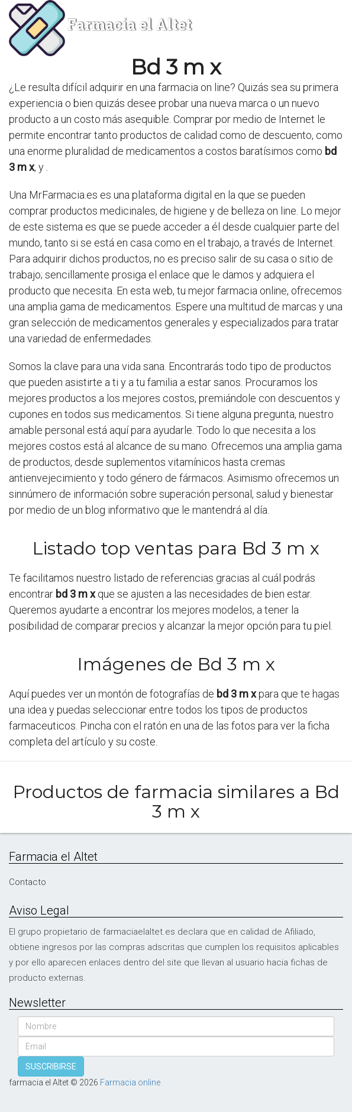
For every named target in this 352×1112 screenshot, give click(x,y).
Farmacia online (130, 1082)
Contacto (27, 882)
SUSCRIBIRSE (50, 1066)
